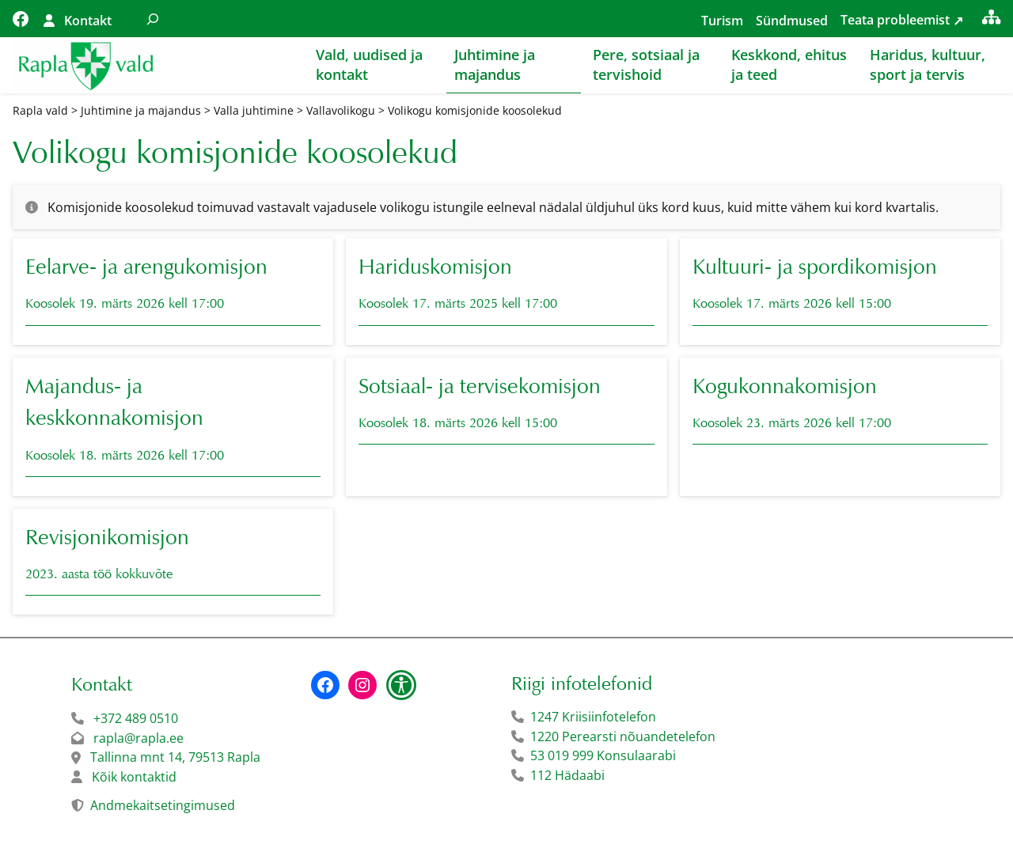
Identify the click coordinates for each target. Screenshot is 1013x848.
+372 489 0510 (135, 719)
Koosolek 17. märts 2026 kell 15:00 (791, 305)
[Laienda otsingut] (153, 19)
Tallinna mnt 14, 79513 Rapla (175, 758)
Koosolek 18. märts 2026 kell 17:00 (124, 456)
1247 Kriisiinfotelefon (593, 717)
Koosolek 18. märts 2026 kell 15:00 (458, 423)
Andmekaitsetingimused (162, 806)
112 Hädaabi (567, 776)
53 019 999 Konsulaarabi (603, 756)
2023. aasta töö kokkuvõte (99, 575)
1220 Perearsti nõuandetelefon (622, 737)
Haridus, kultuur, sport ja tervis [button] (927, 64)
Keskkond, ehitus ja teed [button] (789, 64)
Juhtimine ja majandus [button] (494, 64)
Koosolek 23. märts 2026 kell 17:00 (791, 423)
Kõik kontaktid (134, 777)
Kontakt (88, 20)
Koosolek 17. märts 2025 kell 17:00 (458, 305)
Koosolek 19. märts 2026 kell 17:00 (124, 305)
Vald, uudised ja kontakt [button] (369, 64)
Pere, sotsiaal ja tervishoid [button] (646, 64)
